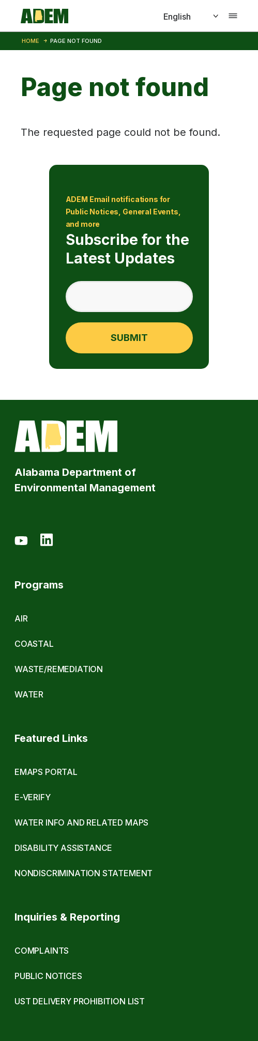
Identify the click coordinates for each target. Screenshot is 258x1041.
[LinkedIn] (46, 541)
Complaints (41, 950)
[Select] (179, 16)
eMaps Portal (46, 772)
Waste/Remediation (58, 669)
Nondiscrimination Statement (83, 873)
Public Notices (48, 976)
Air (20, 618)
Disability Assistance (63, 848)
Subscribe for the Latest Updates (129, 230)
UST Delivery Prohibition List (79, 1001)
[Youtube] (21, 541)
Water (28, 694)
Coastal (34, 644)
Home (30, 40)
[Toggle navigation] (233, 16)
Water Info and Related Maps (81, 822)
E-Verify (32, 797)
